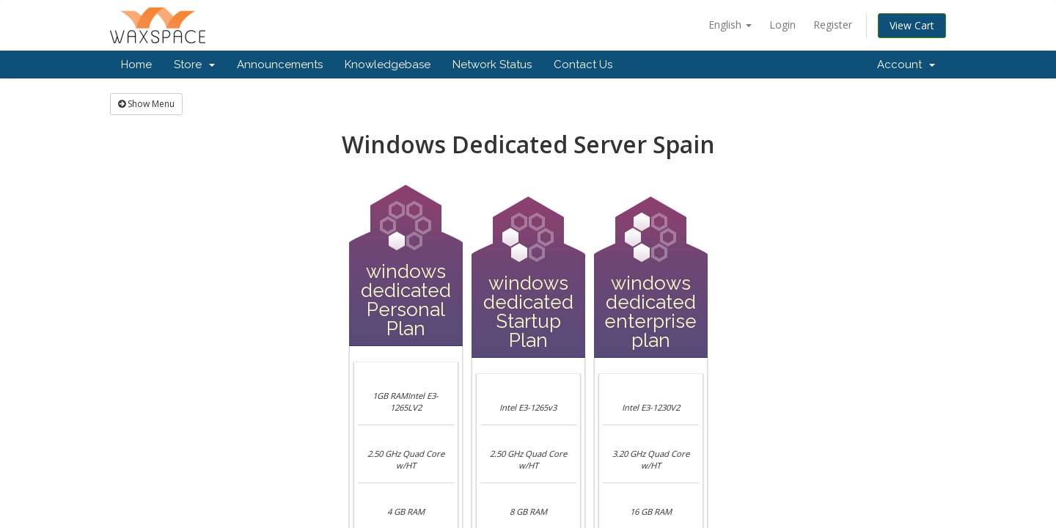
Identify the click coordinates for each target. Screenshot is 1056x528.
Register (832, 25)
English (730, 25)
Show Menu (146, 104)
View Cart (912, 25)
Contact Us (583, 64)
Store (194, 64)
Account (906, 64)
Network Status (492, 64)
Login (782, 25)
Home (136, 64)
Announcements (280, 64)
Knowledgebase (387, 64)
